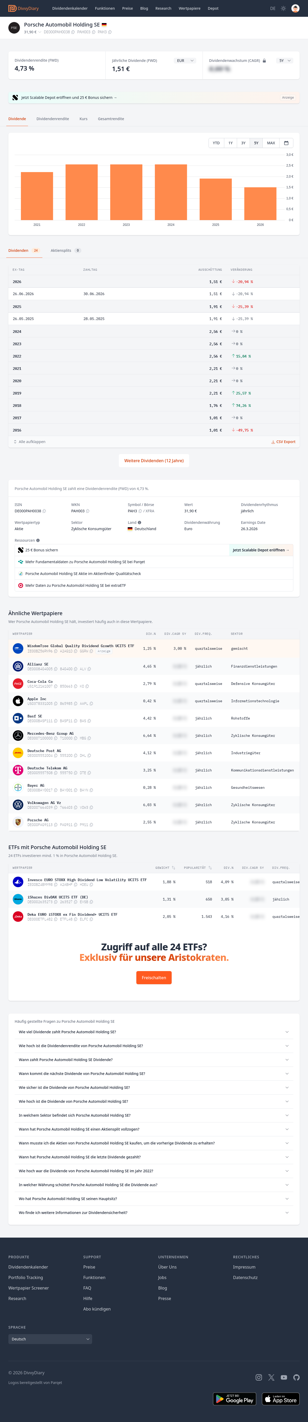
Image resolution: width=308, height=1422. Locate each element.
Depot (213, 8)
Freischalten (154, 978)
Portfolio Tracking (25, 1277)
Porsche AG (37, 819)
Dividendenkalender (70, 8)
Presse (164, 1298)
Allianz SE (37, 663)
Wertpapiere (189, 8)
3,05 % (227, 899)
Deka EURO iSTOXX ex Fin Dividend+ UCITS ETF (72, 914)
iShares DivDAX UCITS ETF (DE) (57, 896)
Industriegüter (245, 752)
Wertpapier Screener (28, 1288)
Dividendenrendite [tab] (52, 118)
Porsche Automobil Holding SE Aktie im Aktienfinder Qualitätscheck (83, 573)
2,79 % (149, 683)
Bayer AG (35, 784)
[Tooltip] (139, 522)
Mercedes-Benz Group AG (50, 733)
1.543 (206, 916)
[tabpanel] (154, 184)
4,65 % (149, 666)
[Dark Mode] (283, 8)
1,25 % (149, 648)
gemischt (239, 648)
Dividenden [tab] (24, 250)
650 (209, 899)
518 (209, 882)
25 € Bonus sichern (41, 549)
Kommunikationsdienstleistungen (262, 770)
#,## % (219, 68)
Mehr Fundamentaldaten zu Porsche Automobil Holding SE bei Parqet (85, 561)
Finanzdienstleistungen (254, 666)
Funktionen (105, 8)
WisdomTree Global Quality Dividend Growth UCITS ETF (80, 645)
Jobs (162, 1277)
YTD (216, 142)
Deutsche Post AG (44, 750)
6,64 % (149, 735)
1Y (230, 142)
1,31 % (169, 899)
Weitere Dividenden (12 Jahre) (153, 461)
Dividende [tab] (17, 118)
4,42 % (149, 718)
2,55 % (149, 822)
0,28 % (149, 787)
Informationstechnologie (255, 701)
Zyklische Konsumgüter (253, 735)
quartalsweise (208, 648)
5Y (256, 142)
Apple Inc (36, 698)
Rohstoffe (240, 718)
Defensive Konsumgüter (253, 683)
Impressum (244, 1267)
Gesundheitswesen (248, 787)
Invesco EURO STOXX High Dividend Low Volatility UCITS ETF (87, 879)
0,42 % (149, 701)
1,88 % (169, 882)
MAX (271, 142)
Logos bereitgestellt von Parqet (35, 1382)
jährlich (203, 666)
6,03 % (149, 804)
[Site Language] (273, 8)
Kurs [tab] (83, 118)
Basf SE (34, 715)
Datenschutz (245, 1277)
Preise (127, 8)
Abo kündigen (97, 1309)
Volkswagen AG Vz (44, 802)
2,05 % (169, 916)
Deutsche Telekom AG (47, 767)
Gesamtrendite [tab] (111, 118)
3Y (243, 142)
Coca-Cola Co (40, 681)
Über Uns (167, 1267)
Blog (144, 8)
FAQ (87, 1288)
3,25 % (149, 770)
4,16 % (227, 916)
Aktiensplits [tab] (66, 250)
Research (17, 1298)
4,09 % (227, 882)
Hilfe (87, 1298)
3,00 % (179, 648)
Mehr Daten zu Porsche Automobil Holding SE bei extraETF (75, 585)
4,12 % (149, 752)
